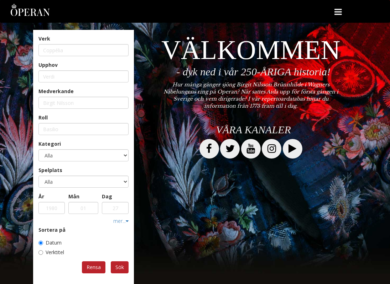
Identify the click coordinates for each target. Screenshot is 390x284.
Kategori (49, 143)
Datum (50, 242)
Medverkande (56, 91)
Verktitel (51, 252)
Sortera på (52, 229)
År (41, 196)
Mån (73, 196)
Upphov (48, 64)
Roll (43, 117)
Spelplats (50, 170)
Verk (44, 38)
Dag (107, 196)
